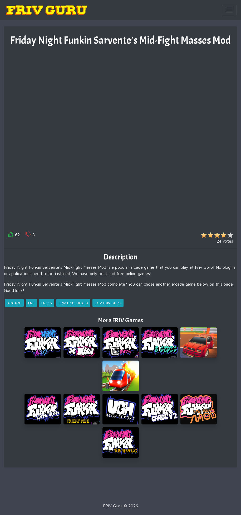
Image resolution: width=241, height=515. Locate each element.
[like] (11, 235)
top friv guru (108, 303)
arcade (14, 303)
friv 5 (46, 303)
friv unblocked (73, 303)
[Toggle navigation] (229, 10)
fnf (31, 303)
